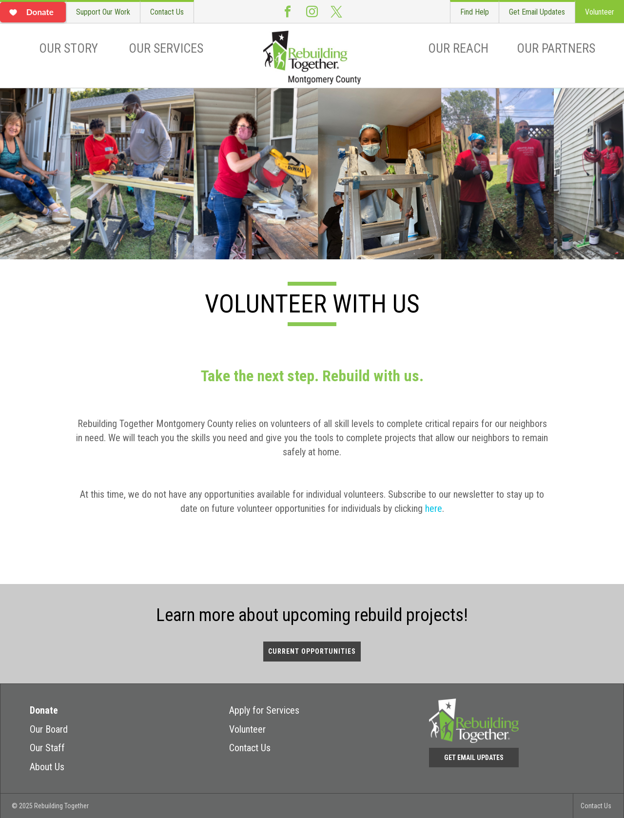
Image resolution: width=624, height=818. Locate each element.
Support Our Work (103, 12)
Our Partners (556, 48)
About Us (47, 767)
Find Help (474, 12)
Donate (44, 710)
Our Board (49, 729)
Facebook (287, 11)
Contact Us (167, 12)
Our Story (68, 48)
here (433, 508)
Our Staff (47, 748)
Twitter (336, 11)
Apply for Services (264, 710)
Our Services (166, 48)
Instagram (312, 11)
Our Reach (458, 48)
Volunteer (599, 12)
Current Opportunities (312, 651)
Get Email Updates (537, 12)
